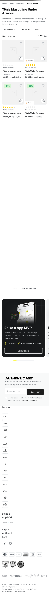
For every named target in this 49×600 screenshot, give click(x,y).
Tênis (11, 3)
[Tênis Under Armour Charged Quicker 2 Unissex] (13, 60)
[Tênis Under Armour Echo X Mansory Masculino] (36, 60)
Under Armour (32, 3)
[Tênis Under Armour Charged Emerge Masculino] (36, 101)
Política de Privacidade (29, 400)
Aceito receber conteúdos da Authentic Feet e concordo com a (25, 399)
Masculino (20, 3)
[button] (21, 58)
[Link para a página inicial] (4, 3)
